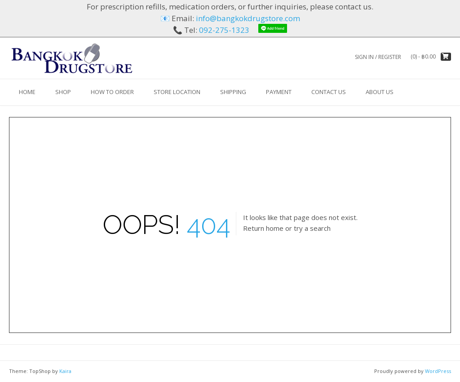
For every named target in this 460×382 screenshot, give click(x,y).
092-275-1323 (224, 30)
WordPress (438, 371)
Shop (63, 92)
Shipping (233, 92)
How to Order (112, 92)
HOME (27, 92)
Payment (279, 92)
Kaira (65, 371)
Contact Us (328, 92)
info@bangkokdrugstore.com (248, 18)
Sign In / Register (378, 57)
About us (380, 92)
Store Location (177, 92)
